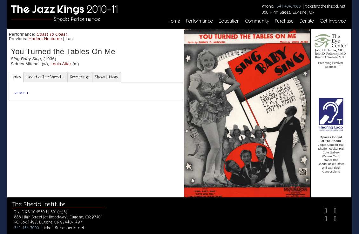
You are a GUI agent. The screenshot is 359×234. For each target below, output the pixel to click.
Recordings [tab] (80, 76)
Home (173, 21)
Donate (307, 21)
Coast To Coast (52, 34)
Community (257, 21)
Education (229, 21)
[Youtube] (332, 219)
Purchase (284, 21)
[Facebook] (323, 212)
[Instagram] (323, 219)
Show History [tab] (106, 76)
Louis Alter (61, 63)
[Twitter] (332, 212)
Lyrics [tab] (16, 76)
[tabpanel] (96, 91)
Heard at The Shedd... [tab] (45, 76)
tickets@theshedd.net (325, 6)
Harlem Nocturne (45, 38)
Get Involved (333, 21)
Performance (199, 21)
